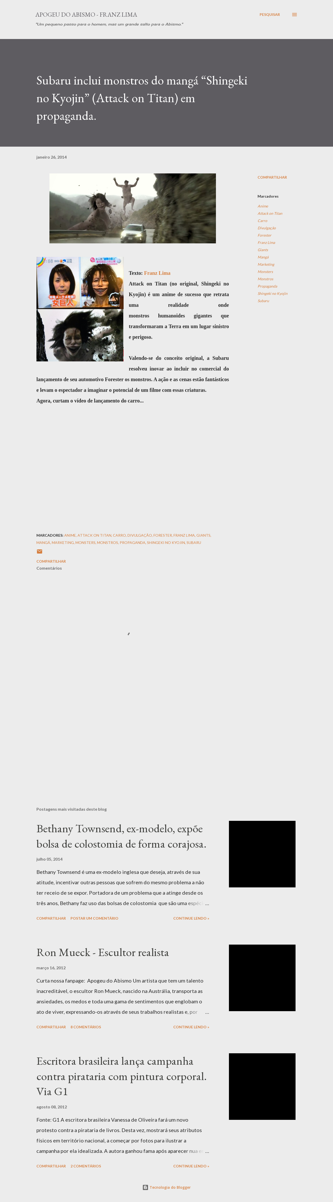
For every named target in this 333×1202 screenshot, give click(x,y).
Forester (264, 235)
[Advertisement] (124, 741)
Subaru (263, 300)
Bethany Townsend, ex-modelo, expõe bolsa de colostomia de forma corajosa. (121, 836)
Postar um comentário (94, 918)
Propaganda (267, 286)
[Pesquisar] (270, 14)
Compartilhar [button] (272, 177)
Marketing (266, 264)
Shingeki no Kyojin (272, 293)
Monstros (265, 279)
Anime (263, 206)
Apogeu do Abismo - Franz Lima (86, 14)
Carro (262, 220)
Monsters (265, 271)
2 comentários (86, 1166)
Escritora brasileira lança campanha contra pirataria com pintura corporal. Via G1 (121, 1076)
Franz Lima (157, 273)
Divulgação (267, 228)
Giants (263, 250)
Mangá (263, 257)
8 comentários (86, 1027)
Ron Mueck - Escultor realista (102, 952)
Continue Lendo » (191, 918)
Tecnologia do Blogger (166, 1187)
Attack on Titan (270, 213)
